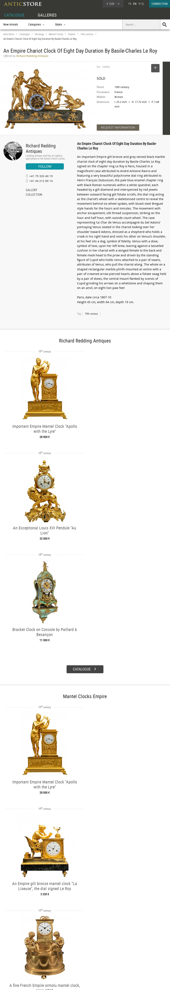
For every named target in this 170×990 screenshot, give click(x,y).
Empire (71, 34)
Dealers (77, 950)
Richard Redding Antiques (41, 148)
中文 (141, 4)
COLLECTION (34, 195)
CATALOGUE (14, 15)
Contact (131, 956)
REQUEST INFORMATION (118, 127)
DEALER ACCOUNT (14, 946)
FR (129, 4)
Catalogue (24, 34)
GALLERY (31, 190)
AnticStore (8, 34)
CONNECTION (160, 4)
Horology (39, 34)
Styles (41, 955)
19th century (86, 34)
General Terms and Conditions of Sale (94, 982)
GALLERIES (47, 15)
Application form (15, 964)
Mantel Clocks (56, 34)
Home (130, 952)
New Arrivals (10, 24)
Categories (44, 950)
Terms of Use (64, 982)
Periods (42, 960)
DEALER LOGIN (16, 954)
